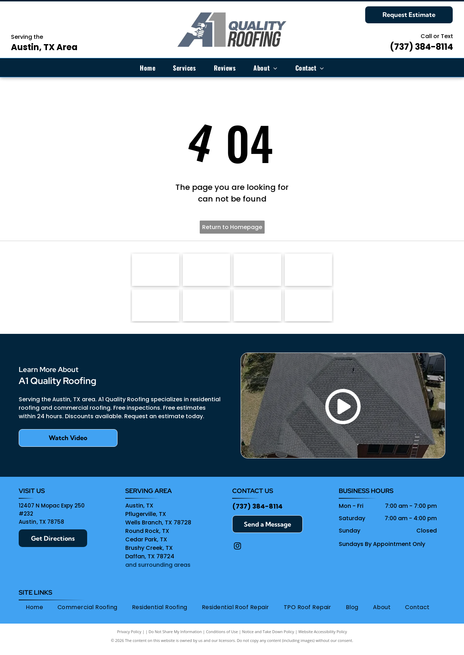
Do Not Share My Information (175, 638)
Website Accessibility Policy (322, 638)
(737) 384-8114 (421, 47)
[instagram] (237, 554)
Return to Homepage (232, 227)
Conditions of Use (222, 638)
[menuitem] (147, 67)
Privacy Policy (129, 638)
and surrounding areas (158, 572)
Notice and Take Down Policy (268, 638)
